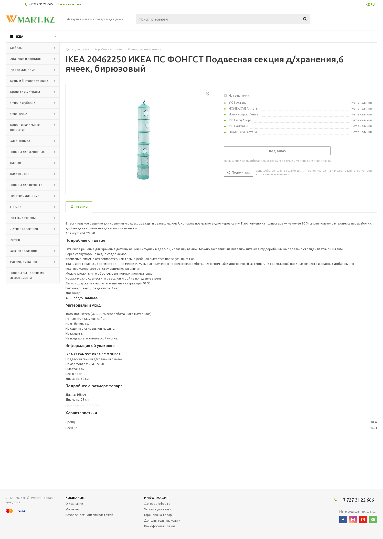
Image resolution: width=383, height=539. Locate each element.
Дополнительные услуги (162, 520)
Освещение (18, 113)
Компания (74, 497)
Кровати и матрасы (25, 91)
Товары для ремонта (26, 184)
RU (373, 4)
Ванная (15, 162)
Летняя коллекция (24, 228)
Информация (156, 497)
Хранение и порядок (25, 58)
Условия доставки (157, 509)
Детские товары (23, 217)
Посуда (15, 206)
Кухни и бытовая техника (29, 80)
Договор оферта (157, 503)
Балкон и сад (20, 173)
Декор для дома (22, 69)
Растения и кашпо (23, 261)
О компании (74, 503)
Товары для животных (27, 151)
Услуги (15, 239)
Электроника (20, 140)
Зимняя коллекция (24, 250)
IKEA (19, 36)
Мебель (16, 47)
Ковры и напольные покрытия (25, 127)
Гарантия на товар (158, 515)
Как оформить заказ (160, 526)
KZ (368, 4)
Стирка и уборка (22, 102)
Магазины (72, 509)
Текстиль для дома (24, 195)
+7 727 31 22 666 (41, 4)
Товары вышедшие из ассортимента (27, 275)
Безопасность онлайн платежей (89, 515)
